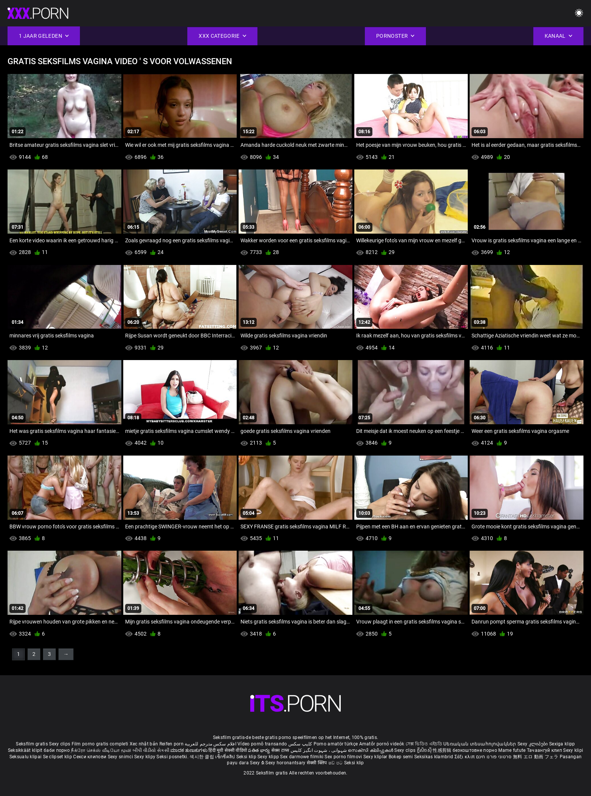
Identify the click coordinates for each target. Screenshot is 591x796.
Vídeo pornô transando (262, 744)
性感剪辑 (443, 750)
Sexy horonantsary (285, 762)
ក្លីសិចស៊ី (425, 750)
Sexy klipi (573, 750)
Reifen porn (171, 744)
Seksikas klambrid (434, 756)
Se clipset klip (58, 756)
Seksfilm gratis (32, 744)
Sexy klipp (268, 756)
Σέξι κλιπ (465, 756)
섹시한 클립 (202, 756)
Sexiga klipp (562, 744)
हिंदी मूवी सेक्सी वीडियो (227, 750)
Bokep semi (401, 756)
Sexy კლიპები (533, 744)
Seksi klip (246, 756)
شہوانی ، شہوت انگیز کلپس (319, 750)
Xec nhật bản (144, 744)
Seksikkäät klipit (26, 750)
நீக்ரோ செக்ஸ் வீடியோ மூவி (101, 750)
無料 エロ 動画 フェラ (536, 756)
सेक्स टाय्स (281, 750)
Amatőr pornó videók (381, 744)
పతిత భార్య (259, 750)
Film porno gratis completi (100, 744)
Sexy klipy (145, 756)
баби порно (57, 750)
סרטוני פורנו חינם (494, 756)
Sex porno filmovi (343, 756)
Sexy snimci (121, 756)
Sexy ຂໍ (257, 762)
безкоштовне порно (475, 750)
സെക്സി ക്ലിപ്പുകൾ (371, 750)
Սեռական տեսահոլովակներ (480, 744)
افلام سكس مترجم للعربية (210, 744)
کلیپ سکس (300, 744)
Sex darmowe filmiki (301, 756)
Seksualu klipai (26, 756)
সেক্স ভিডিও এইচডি (424, 744)
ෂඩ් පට (336, 762)
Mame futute (511, 750)
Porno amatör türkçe (336, 744)
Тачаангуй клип (545, 750)
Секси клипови (90, 756)
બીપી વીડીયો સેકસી (151, 750)
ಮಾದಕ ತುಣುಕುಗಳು (189, 750)
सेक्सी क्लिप (317, 762)
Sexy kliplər (376, 756)
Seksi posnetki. (173, 756)
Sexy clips (60, 744)
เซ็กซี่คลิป (225, 756)
